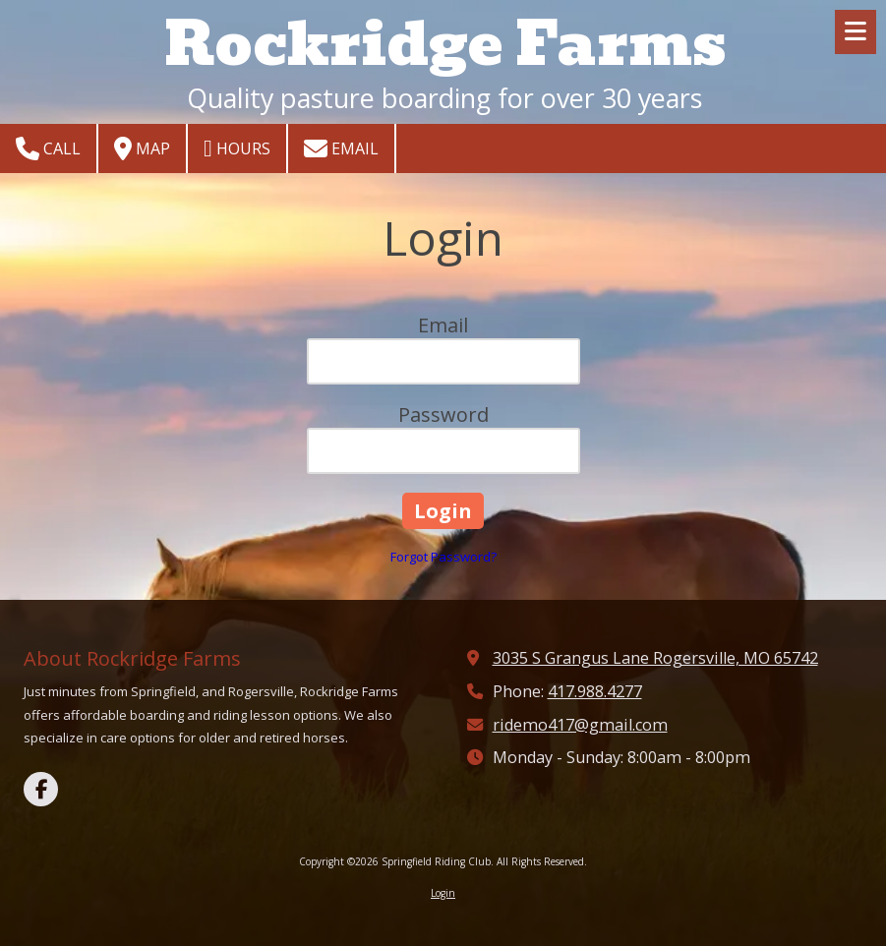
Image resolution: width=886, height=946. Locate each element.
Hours (237, 148)
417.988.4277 (595, 691)
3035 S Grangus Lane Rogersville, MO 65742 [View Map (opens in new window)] (655, 658)
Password (443, 414)
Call (48, 148)
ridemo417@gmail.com (580, 725)
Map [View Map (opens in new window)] (142, 148)
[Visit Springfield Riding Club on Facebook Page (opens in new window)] (41, 789)
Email (341, 148)
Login (443, 893)
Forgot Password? (443, 556)
